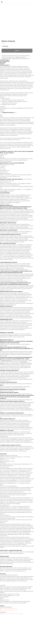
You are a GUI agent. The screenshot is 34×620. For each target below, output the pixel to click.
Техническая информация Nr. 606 (9, 610)
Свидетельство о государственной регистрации (12, 613)
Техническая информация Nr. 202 (9, 608)
